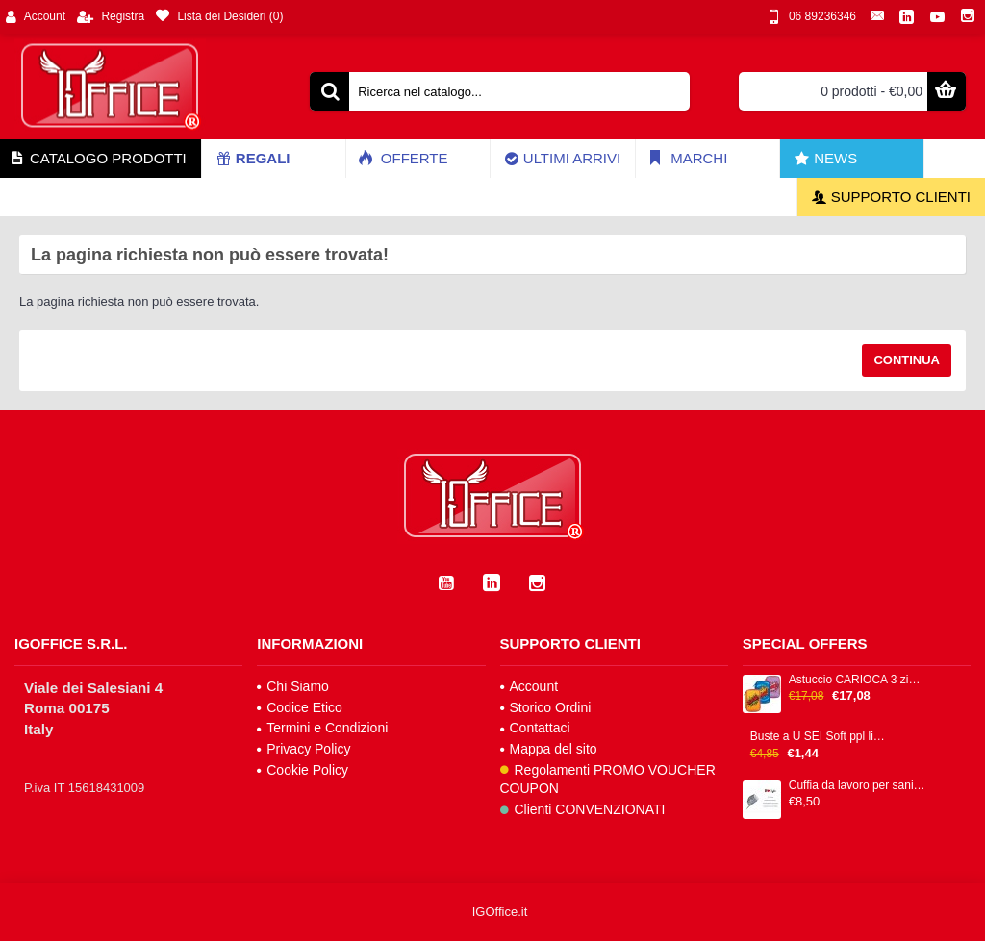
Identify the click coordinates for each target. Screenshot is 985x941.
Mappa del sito (548, 748)
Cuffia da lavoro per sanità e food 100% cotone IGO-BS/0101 (857, 786)
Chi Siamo (293, 686)
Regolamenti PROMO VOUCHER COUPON (608, 779)
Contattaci (535, 727)
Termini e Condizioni (322, 727)
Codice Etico (299, 707)
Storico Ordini (546, 707)
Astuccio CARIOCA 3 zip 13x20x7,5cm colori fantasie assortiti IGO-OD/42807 (857, 680)
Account (529, 686)
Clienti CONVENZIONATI (583, 809)
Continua (906, 360)
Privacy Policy (303, 748)
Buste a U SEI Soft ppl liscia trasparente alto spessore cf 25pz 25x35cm (818, 737)
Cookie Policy (302, 770)
